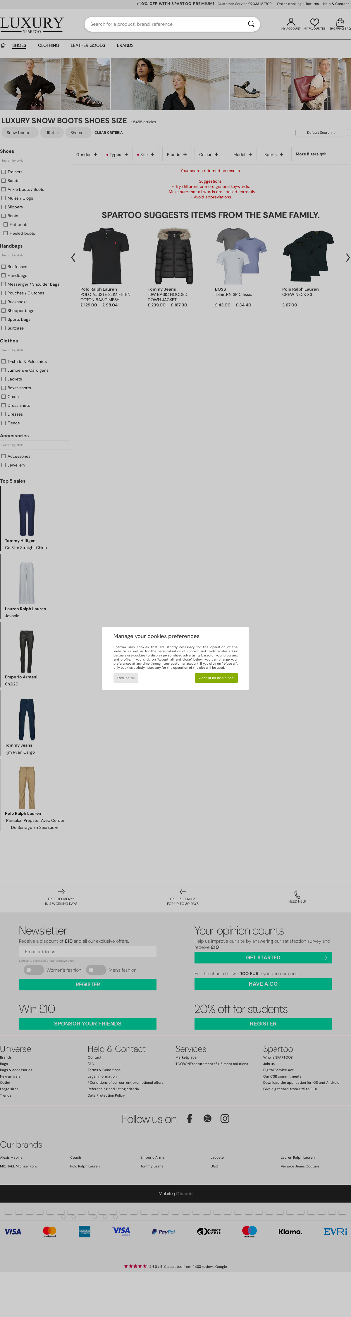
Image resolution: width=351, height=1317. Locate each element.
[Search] (251, 24)
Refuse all (126, 678)
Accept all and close (216, 678)
